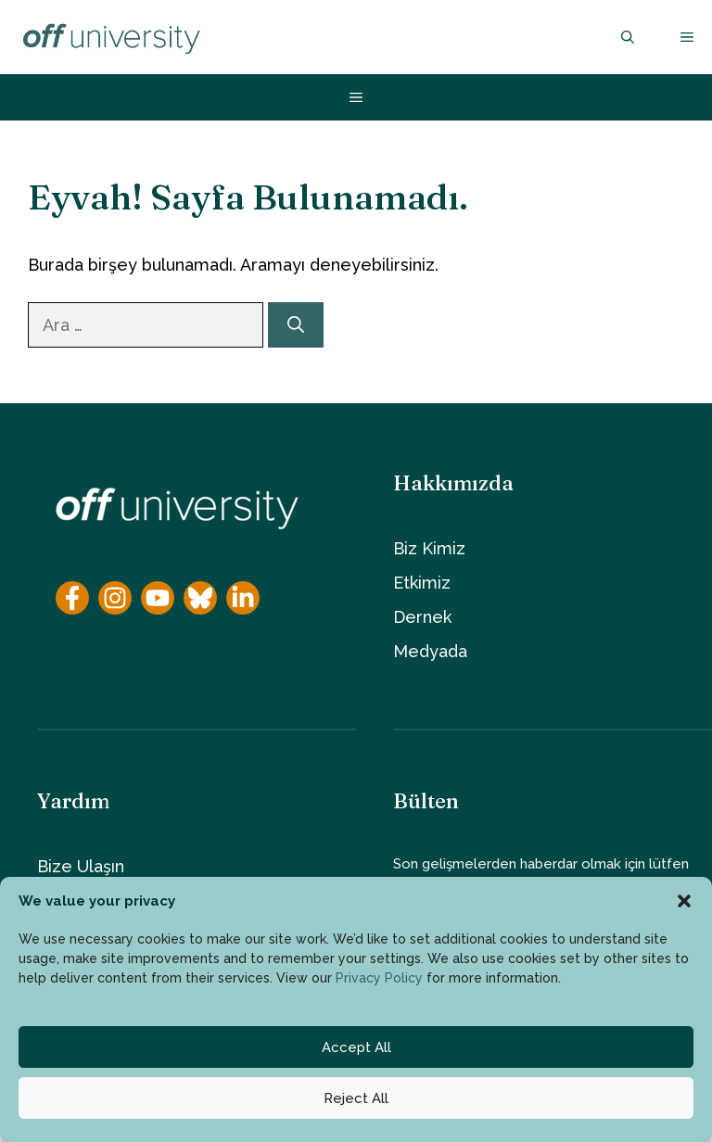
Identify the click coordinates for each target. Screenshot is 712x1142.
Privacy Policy (379, 978)
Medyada (430, 651)
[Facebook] (72, 598)
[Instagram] (115, 598)
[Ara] (296, 325)
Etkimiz (422, 582)
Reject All (356, 1098)
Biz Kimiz (429, 548)
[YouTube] (157, 598)
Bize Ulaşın (80, 866)
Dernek (422, 617)
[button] (684, 901)
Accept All (356, 1047)
